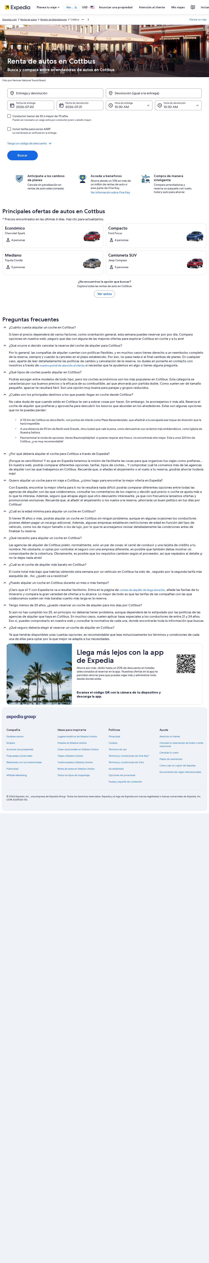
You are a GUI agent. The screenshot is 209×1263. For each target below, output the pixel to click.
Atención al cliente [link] (170, 736)
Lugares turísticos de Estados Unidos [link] (77, 736)
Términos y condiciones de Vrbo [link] (126, 762)
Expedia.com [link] (9, 19)
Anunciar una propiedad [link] (19, 749)
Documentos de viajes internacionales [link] (180, 772)
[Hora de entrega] (129, 105)
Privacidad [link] (114, 736)
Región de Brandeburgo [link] (53, 19)
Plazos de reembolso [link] (171, 759)
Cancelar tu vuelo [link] (169, 752)
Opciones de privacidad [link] (122, 775)
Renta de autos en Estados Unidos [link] (76, 768)
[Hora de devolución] (178, 105)
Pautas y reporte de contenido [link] (125, 781)
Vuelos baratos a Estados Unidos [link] (75, 762)
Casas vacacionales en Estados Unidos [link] (78, 749)
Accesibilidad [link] (116, 768)
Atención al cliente (152, 7)
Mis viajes (178, 7)
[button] (104, 143)
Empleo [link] (10, 743)
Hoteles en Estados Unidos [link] (72, 743)
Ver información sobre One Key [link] (110, 192)
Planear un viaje (198, 19)
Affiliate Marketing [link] (16, 775)
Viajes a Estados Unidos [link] (70, 755)
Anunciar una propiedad (115, 7)
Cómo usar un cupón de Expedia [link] (177, 765)
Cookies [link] (113, 743)
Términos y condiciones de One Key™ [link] (129, 755)
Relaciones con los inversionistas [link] (24, 762)
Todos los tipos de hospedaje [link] (74, 775)
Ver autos (104, 294)
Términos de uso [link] (118, 749)
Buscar (22, 155)
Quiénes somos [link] (14, 736)
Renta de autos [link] (28, 19)
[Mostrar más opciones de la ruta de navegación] (82, 19)
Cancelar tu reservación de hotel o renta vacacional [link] (181, 744)
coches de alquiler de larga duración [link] (142, 590)
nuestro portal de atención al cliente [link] (62, 365)
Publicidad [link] (12, 768)
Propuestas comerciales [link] (19, 755)
